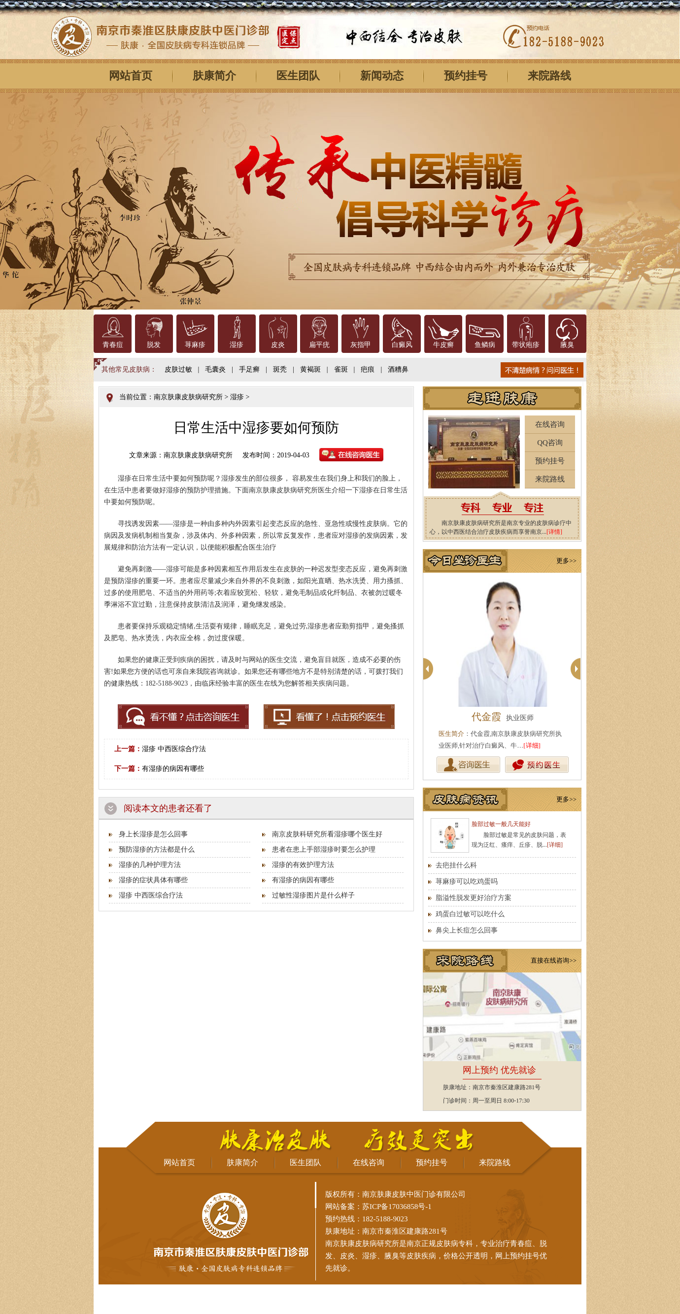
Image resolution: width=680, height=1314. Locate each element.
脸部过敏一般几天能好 (501, 824)
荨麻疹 (195, 344)
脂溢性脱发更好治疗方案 (473, 897)
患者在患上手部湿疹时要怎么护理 (323, 849)
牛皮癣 (443, 344)
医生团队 (298, 75)
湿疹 (236, 344)
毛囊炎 (215, 369)
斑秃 (280, 369)
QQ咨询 (550, 443)
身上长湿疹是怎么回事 (153, 834)
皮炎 (278, 344)
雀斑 (341, 369)
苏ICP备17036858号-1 (397, 1206)
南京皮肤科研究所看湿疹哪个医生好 (327, 834)
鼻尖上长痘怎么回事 (467, 930)
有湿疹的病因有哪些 (173, 768)
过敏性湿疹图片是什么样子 (313, 895)
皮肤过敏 (178, 369)
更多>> (566, 560)
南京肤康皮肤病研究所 (188, 397)
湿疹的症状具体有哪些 (153, 880)
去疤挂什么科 (456, 865)
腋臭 (567, 344)
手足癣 (249, 369)
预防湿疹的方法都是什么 (157, 849)
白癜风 (402, 344)
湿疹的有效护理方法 (303, 864)
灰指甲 (360, 344)
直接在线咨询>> (554, 960)
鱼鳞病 (485, 344)
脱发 (154, 344)
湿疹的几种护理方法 (150, 864)
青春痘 (112, 344)
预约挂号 (465, 75)
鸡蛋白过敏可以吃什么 (470, 914)
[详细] (532, 745)
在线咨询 (550, 424)
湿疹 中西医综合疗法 (174, 749)
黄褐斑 (310, 369)
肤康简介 (214, 75)
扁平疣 (319, 344)
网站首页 (130, 75)
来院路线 (549, 75)
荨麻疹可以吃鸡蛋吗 (467, 881)
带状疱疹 (526, 344)
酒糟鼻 (398, 369)
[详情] (554, 531)
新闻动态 (382, 75)
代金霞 (486, 716)
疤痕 (367, 369)
